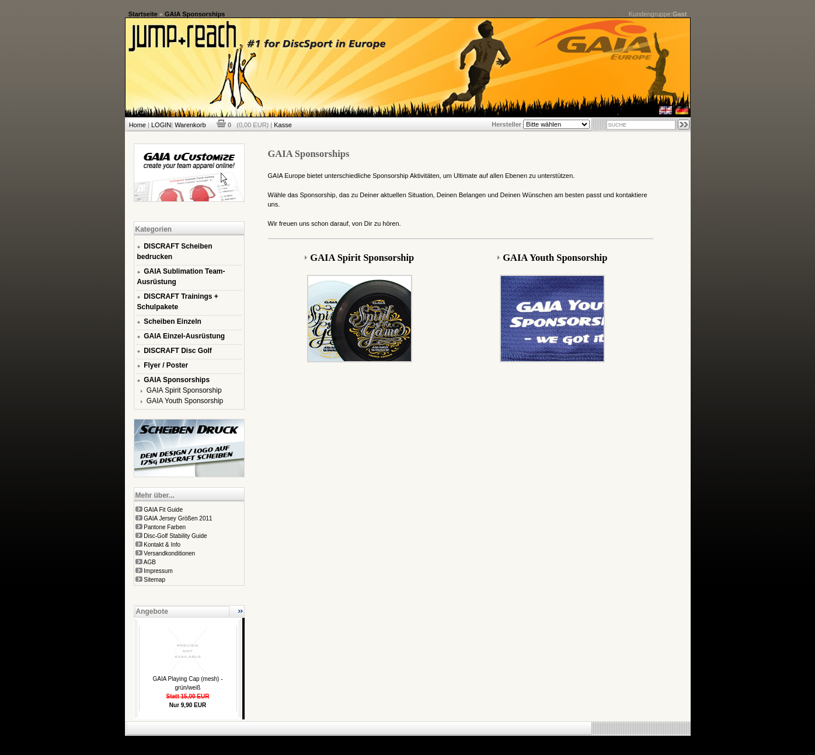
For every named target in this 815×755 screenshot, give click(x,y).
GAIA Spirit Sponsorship (184, 390)
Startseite (143, 14)
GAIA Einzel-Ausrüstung (184, 336)
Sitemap (154, 579)
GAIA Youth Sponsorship (185, 401)
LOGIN (161, 124)
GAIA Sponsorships (195, 14)
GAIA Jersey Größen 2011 (178, 518)
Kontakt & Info (162, 544)
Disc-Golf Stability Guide (175, 536)
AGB (150, 562)
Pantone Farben (165, 527)
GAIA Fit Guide (163, 509)
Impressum (158, 571)
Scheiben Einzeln (172, 321)
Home (137, 124)
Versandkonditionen (169, 553)
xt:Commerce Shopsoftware (448, 740)
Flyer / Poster (166, 365)
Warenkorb (190, 124)
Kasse (283, 124)
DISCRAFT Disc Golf (178, 351)
